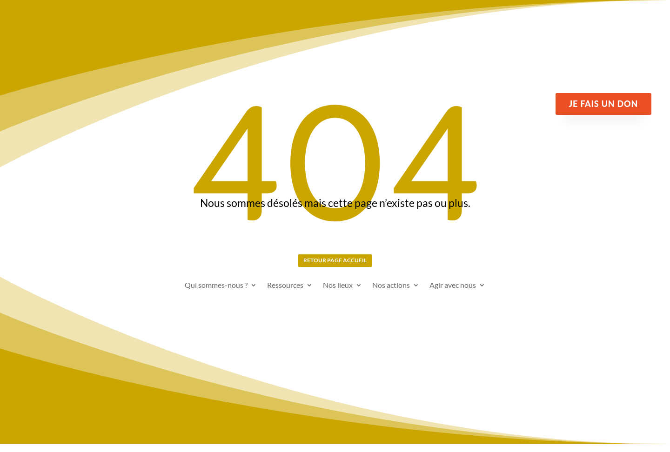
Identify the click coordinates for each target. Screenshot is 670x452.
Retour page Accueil (335, 263)
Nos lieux (338, 292)
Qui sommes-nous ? (216, 292)
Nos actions (391, 292)
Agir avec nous (452, 292)
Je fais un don (603, 104)
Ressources (285, 292)
